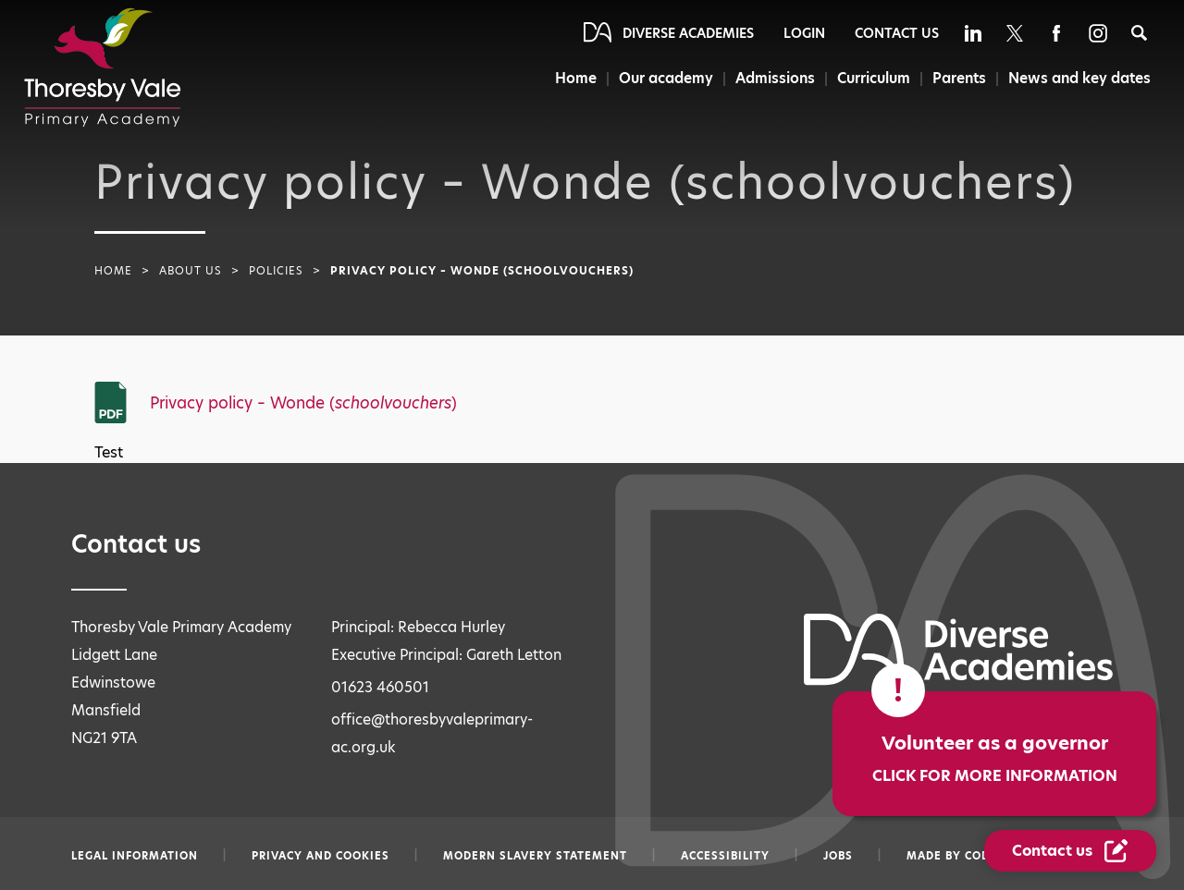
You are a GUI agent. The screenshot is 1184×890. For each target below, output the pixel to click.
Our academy (666, 78)
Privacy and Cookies (320, 855)
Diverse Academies (688, 33)
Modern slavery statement (535, 855)
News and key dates (1079, 78)
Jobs (838, 855)
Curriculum (873, 78)
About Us (190, 270)
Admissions (775, 78)
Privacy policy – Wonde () (303, 403)
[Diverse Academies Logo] (102, 67)
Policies (276, 270)
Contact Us (897, 33)
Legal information (134, 855)
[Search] (1139, 33)
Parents (959, 78)
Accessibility (725, 855)
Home (576, 78)
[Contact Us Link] (1070, 851)
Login (804, 33)
